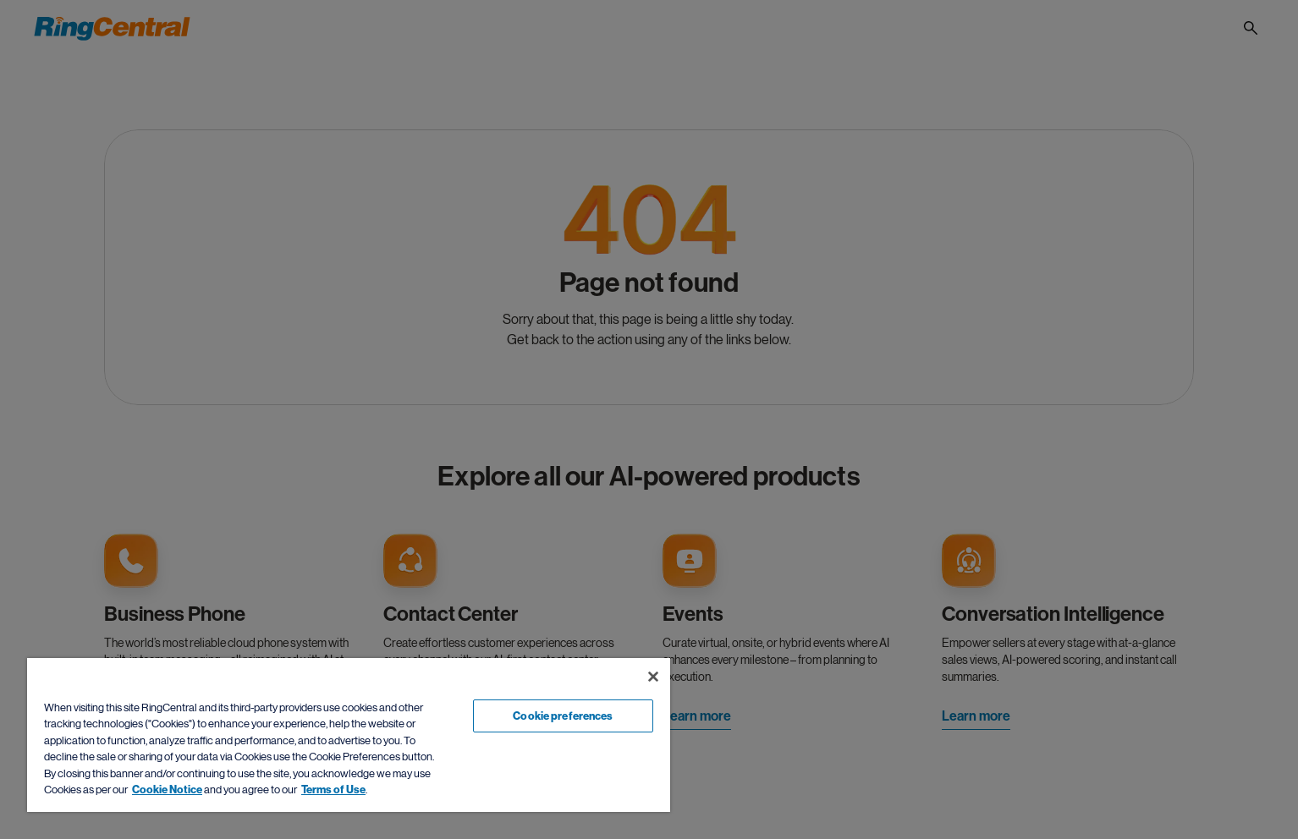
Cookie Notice (167, 789)
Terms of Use (333, 789)
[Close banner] (653, 677)
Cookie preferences (563, 716)
